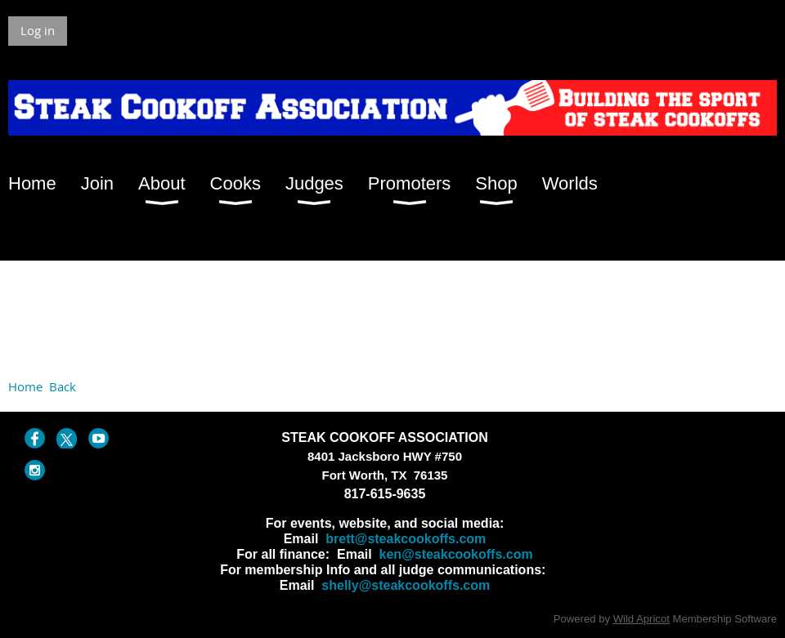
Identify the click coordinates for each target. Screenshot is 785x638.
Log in (37, 30)
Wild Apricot (641, 619)
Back (62, 386)
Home (25, 386)
